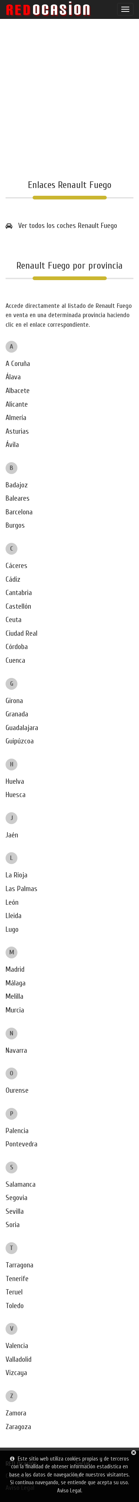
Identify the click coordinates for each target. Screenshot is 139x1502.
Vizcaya (16, 1372)
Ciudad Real (21, 633)
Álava (13, 377)
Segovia (16, 1197)
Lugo (12, 929)
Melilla (14, 996)
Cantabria (19, 592)
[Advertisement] (69, 99)
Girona (14, 700)
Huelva (15, 781)
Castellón (18, 606)
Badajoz (17, 485)
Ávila (12, 444)
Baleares (18, 498)
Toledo (15, 1305)
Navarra (16, 1050)
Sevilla (15, 1211)
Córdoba (17, 646)
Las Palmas (21, 888)
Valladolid (19, 1359)
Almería (16, 417)
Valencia (17, 1345)
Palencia (17, 1130)
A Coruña (18, 363)
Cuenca (15, 660)
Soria (13, 1224)
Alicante (17, 404)
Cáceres (16, 565)
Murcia (15, 1010)
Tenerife (17, 1278)
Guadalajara (22, 727)
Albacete (18, 390)
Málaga (16, 983)
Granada (17, 714)
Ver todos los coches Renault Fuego (67, 225)
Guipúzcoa (20, 741)
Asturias (17, 431)
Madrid (15, 969)
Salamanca (21, 1184)
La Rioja (16, 875)
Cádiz (13, 579)
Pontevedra (21, 1144)
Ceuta (13, 619)
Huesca (16, 794)
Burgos (15, 525)
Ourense (17, 1090)
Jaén (12, 835)
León (12, 902)
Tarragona (19, 1265)
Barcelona (19, 512)
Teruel (14, 1292)
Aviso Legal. (69, 1491)
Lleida (13, 915)
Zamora (16, 1413)
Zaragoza (18, 1426)
